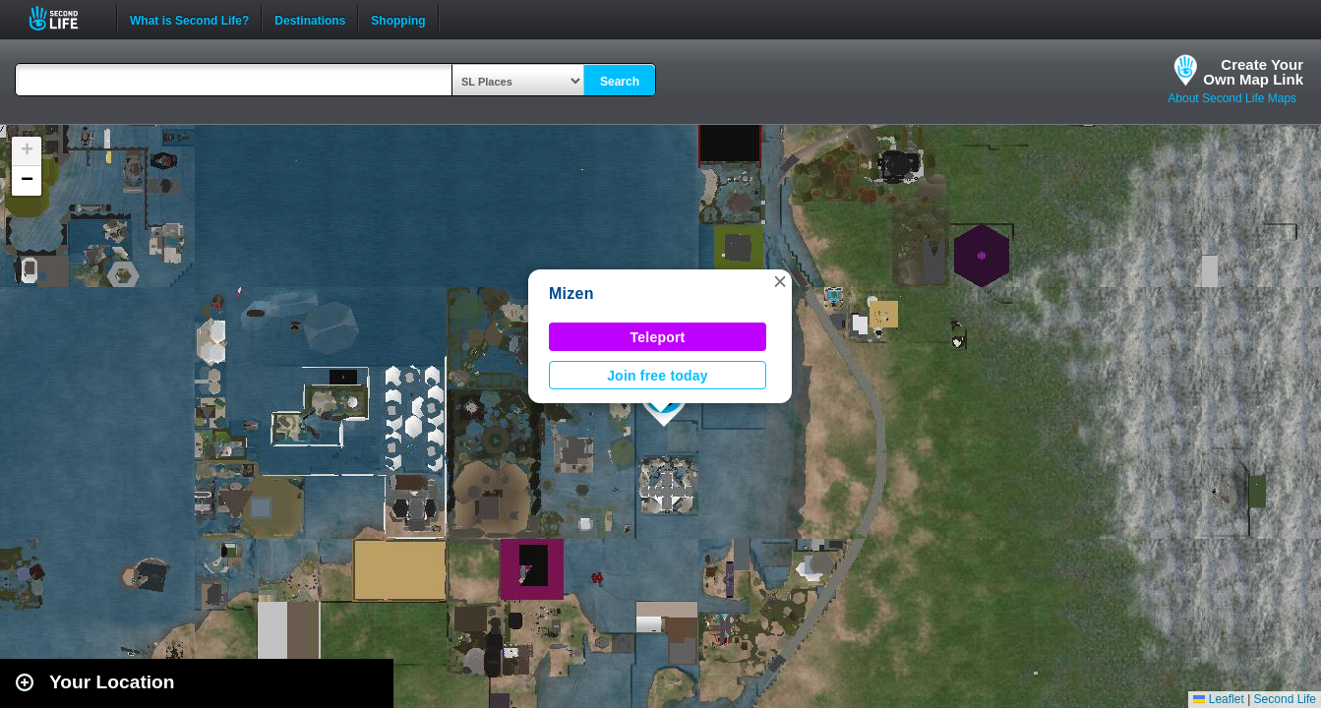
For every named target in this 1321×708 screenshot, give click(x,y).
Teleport (658, 337)
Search (619, 81)
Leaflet (1218, 699)
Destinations (309, 19)
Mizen (571, 293)
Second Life (64, 18)
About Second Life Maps (1232, 98)
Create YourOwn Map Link (1253, 72)
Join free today (657, 376)
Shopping (398, 19)
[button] (780, 281)
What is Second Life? (189, 19)
